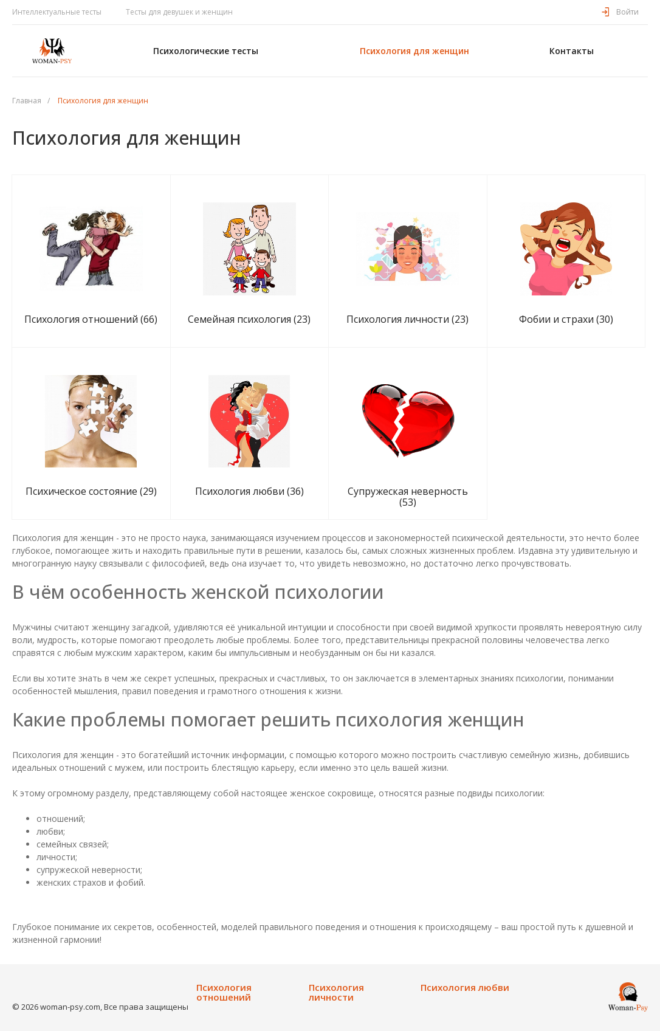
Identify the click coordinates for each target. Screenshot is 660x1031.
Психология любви (465, 987)
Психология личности (336, 992)
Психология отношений (224, 992)
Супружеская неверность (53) (408, 497)
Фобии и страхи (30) (566, 319)
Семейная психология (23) (249, 319)
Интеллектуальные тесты (56, 12)
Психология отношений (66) (90, 319)
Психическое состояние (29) (91, 491)
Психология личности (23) (407, 319)
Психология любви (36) (249, 491)
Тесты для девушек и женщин (179, 12)
